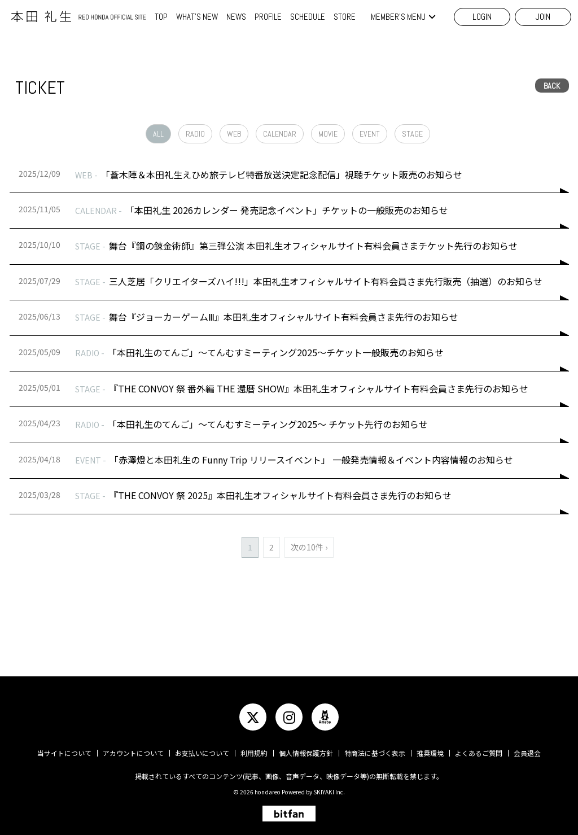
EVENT (370, 134)
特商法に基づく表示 (374, 753)
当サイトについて (64, 753)
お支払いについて (202, 753)
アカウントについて (133, 753)
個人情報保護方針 (306, 753)
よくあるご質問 (478, 753)
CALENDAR (279, 134)
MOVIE (328, 134)
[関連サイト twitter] (252, 717)
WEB (234, 134)
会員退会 (527, 753)
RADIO (195, 134)
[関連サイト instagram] (289, 717)
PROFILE (268, 16)
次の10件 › (309, 547)
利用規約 (254, 753)
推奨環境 (430, 753)
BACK (552, 86)
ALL (158, 134)
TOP (161, 16)
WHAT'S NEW (197, 16)
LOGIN (482, 17)
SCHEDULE (307, 16)
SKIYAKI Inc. (329, 792)
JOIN (543, 17)
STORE (345, 16)
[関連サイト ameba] (325, 717)
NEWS (236, 16)
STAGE (412, 134)
